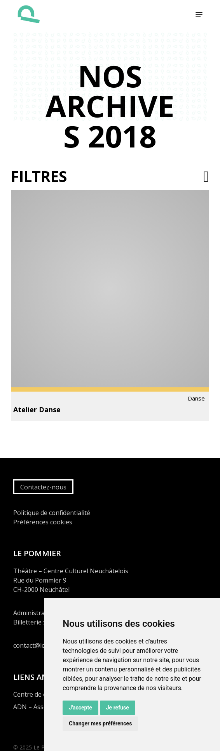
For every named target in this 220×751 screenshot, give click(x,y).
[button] (199, 14)
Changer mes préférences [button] (100, 723)
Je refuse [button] (117, 707)
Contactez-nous (43, 487)
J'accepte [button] (80, 707)
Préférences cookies (42, 522)
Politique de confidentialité (51, 512)
